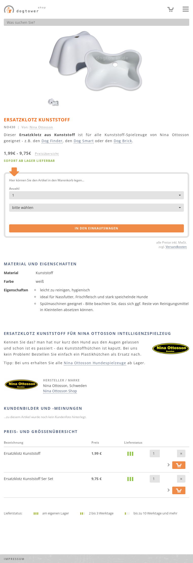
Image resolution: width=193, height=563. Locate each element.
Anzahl (14, 188)
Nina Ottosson (41, 127)
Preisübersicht (47, 153)
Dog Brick (123, 140)
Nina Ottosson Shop (60, 390)
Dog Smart (84, 140)
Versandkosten (176, 247)
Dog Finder (52, 140)
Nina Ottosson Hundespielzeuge (95, 362)
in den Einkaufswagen (96, 228)
